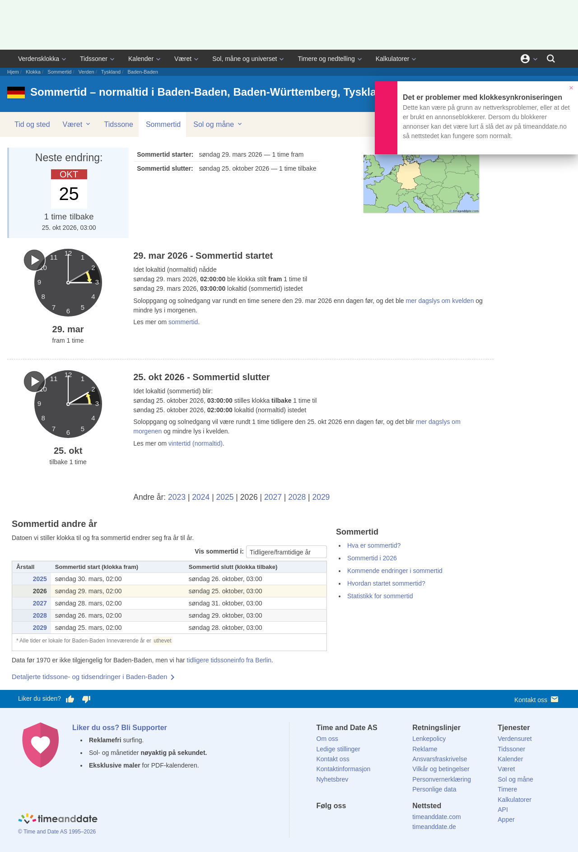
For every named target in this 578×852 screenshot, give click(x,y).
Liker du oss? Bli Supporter (119, 727)
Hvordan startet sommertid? (386, 583)
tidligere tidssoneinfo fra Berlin (229, 660)
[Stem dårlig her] (86, 699)
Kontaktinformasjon (344, 769)
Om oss (327, 738)
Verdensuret (515, 738)
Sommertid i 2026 (372, 558)
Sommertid (59, 71)
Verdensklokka (38, 58)
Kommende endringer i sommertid (395, 570)
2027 (273, 497)
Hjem (13, 71)
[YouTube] (384, 822)
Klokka (33, 71)
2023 (177, 497)
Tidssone (118, 124)
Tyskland (111, 71)
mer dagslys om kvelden (439, 300)
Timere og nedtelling (326, 58)
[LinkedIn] (353, 822)
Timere (507, 789)
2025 (225, 497)
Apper (506, 819)
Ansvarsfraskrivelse (439, 759)
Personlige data (434, 789)
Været (182, 58)
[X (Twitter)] (338, 822)
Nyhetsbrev (333, 779)
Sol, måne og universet (244, 58)
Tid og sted (32, 124)
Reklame (424, 749)
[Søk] (551, 59)
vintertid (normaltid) (195, 443)
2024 (201, 497)
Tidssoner (93, 58)
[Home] (58, 819)
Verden (86, 71)
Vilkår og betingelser (441, 769)
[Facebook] (323, 822)
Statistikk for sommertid (380, 596)
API (503, 809)
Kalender (141, 58)
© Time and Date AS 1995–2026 (57, 832)
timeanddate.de (434, 826)
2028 (297, 497)
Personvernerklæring (441, 779)
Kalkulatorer (393, 58)
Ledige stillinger (338, 749)
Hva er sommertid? (374, 545)
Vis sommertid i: (219, 551)
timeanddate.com (436, 816)
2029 (321, 497)
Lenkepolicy (429, 738)
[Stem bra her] (70, 699)
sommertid (183, 322)
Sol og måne (218, 124)
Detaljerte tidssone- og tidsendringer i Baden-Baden (89, 676)
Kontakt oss (537, 699)
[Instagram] (369, 822)
